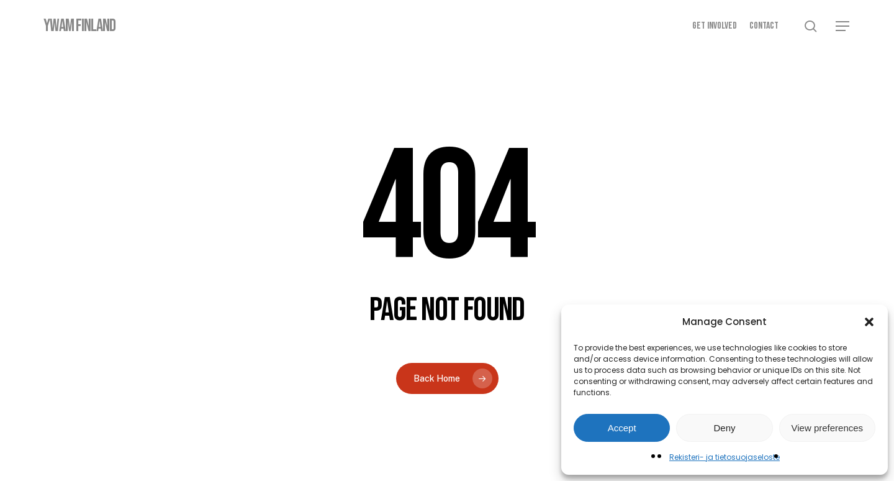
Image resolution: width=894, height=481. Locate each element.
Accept (622, 428)
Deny (724, 428)
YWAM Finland (79, 26)
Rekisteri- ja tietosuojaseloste (724, 457)
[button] (869, 322)
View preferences (828, 428)
